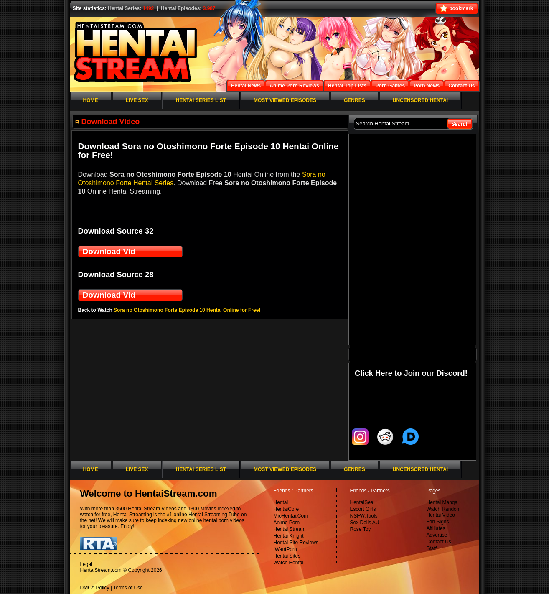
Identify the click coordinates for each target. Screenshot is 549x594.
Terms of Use (128, 588)
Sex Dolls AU (364, 522)
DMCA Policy (94, 588)
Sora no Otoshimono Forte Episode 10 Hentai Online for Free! (187, 310)
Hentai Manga (442, 502)
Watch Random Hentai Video (444, 512)
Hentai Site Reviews (296, 543)
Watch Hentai (289, 563)
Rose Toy (360, 529)
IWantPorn (285, 549)
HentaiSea (362, 502)
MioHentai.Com (291, 516)
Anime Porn (287, 522)
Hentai (281, 502)
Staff (432, 548)
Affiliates (436, 528)
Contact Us (439, 542)
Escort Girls (363, 509)
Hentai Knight (289, 536)
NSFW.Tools (364, 516)
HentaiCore (286, 509)
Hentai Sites (287, 556)
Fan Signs (438, 522)
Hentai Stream (290, 529)
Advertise (437, 535)
